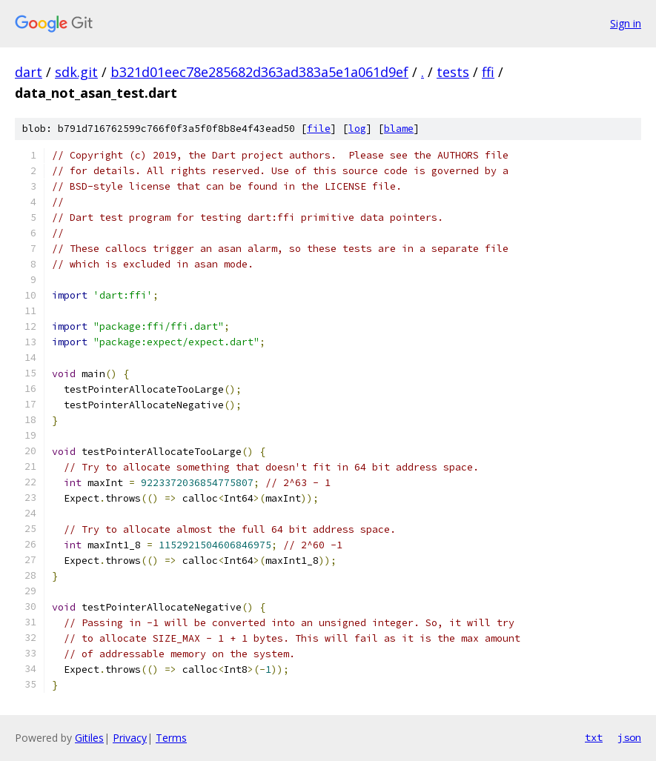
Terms (171, 738)
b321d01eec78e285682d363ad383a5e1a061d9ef (259, 72)
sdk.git (76, 72)
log (357, 128)
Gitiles (89, 738)
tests (453, 72)
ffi (488, 72)
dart (28, 72)
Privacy (130, 738)
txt (594, 737)
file (319, 128)
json (629, 737)
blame (399, 128)
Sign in (625, 23)
